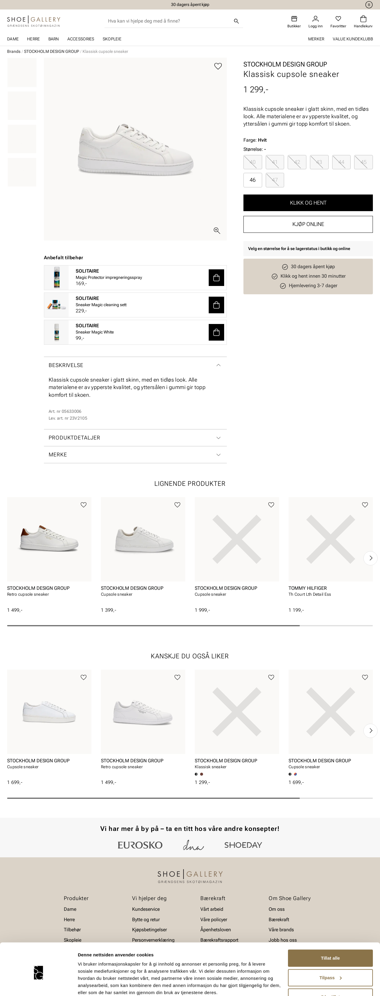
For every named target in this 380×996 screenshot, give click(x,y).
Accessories (80, 39)
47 (275, 180)
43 (319, 162)
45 (364, 162)
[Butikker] (294, 22)
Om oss (277, 909)
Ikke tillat (330, 972)
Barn (53, 39)
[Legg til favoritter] (218, 66)
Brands (13, 51)
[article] (49, 552)
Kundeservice (146, 909)
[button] (216, 277)
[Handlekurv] (363, 22)
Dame (13, 39)
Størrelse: (253, 149)
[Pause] (368, 5)
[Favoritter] (338, 22)
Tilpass (330, 952)
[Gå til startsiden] (33, 21)
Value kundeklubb (353, 39)
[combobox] (169, 21)
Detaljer (86, 984)
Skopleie (112, 39)
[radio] (252, 162)
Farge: (255, 140)
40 (253, 162)
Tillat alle (330, 933)
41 (275, 162)
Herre (33, 39)
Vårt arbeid (211, 909)
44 (341, 162)
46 (253, 180)
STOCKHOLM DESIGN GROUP (51, 51)
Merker (316, 39)
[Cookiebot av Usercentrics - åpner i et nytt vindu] (38, 984)
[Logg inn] (315, 22)
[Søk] (236, 21)
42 (297, 162)
